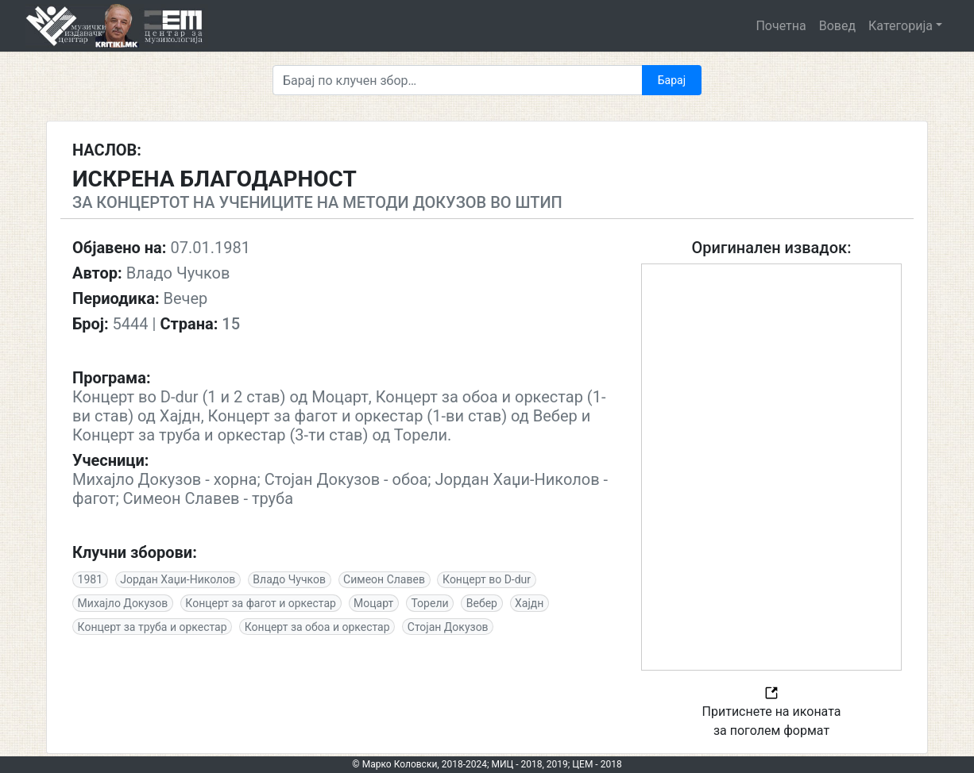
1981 (90, 579)
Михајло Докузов (123, 603)
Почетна (781, 25)
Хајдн (529, 603)
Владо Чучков (289, 579)
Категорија (900, 25)
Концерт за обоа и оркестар (317, 627)
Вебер (481, 603)
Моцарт (373, 603)
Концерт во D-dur (487, 579)
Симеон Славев (384, 579)
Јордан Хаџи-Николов (177, 579)
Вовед (837, 25)
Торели (429, 603)
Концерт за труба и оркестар (152, 627)
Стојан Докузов (448, 627)
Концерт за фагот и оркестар (260, 603)
